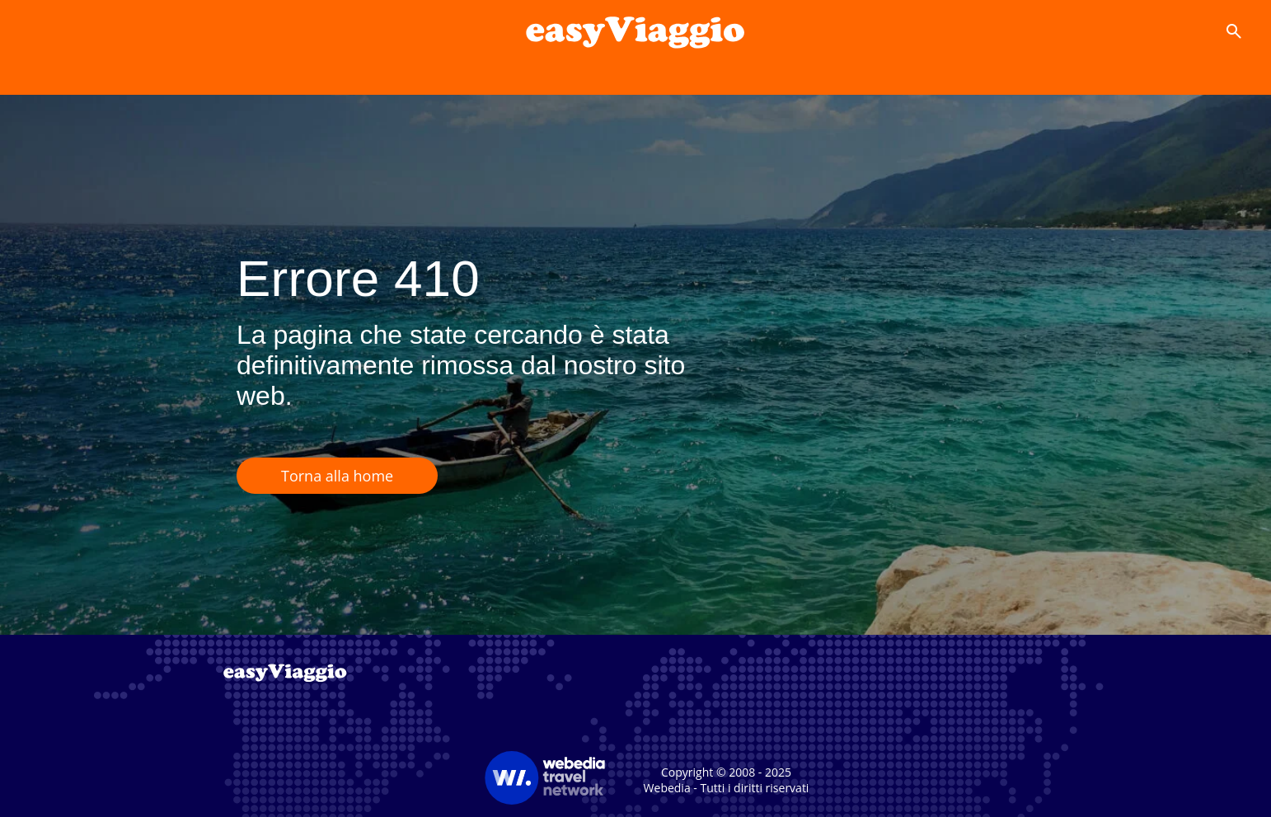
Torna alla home (337, 476)
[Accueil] (635, 31)
